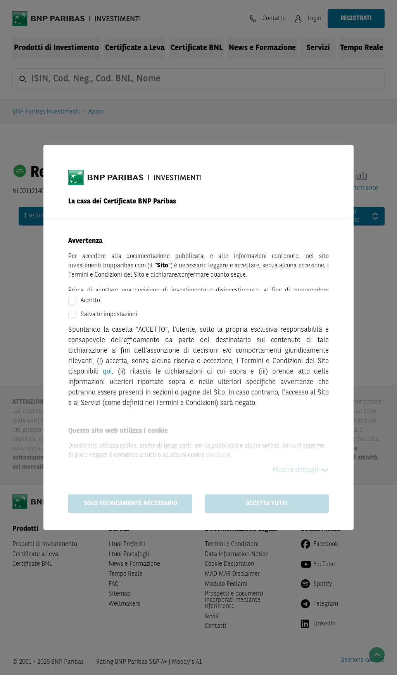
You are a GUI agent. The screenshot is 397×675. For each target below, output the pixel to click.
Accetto (90, 301)
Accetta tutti (267, 504)
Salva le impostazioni (109, 315)
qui (107, 371)
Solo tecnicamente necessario (130, 504)
